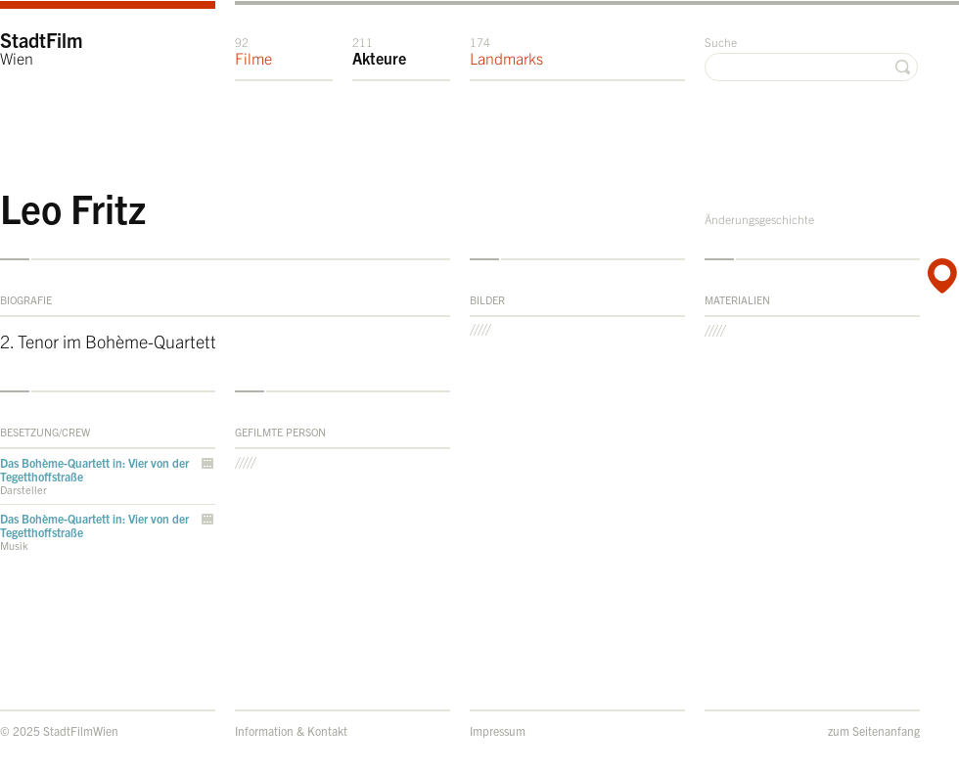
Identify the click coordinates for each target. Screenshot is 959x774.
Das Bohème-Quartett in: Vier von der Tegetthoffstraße (94, 469)
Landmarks (506, 51)
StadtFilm (41, 47)
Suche (721, 41)
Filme (253, 51)
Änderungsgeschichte (759, 218)
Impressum (497, 730)
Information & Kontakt (291, 730)
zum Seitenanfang (874, 730)
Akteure (379, 51)
